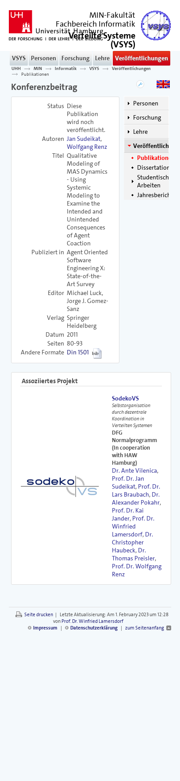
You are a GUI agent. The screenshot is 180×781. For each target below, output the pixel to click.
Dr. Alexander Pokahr (136, 498)
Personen (43, 58)
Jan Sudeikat (83, 139)
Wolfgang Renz (87, 147)
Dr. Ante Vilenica (134, 470)
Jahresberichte (156, 195)
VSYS (19, 58)
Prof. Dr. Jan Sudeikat (128, 482)
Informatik (66, 68)
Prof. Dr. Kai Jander (128, 514)
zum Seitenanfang (144, 628)
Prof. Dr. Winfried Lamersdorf (133, 526)
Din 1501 (78, 352)
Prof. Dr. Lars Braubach (136, 490)
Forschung (75, 58)
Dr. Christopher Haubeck (132, 542)
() (102, 39)
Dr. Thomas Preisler (133, 554)
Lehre (102, 58)
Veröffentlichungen (141, 58)
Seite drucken (38, 614)
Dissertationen (157, 167)
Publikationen (35, 74)
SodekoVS (125, 398)
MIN (38, 68)
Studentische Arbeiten (154, 181)
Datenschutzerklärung (94, 628)
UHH (16, 68)
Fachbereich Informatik (95, 24)
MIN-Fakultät (112, 15)
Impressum (45, 628)
